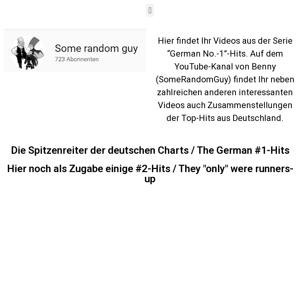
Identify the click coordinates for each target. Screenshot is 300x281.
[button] (150, 10)
